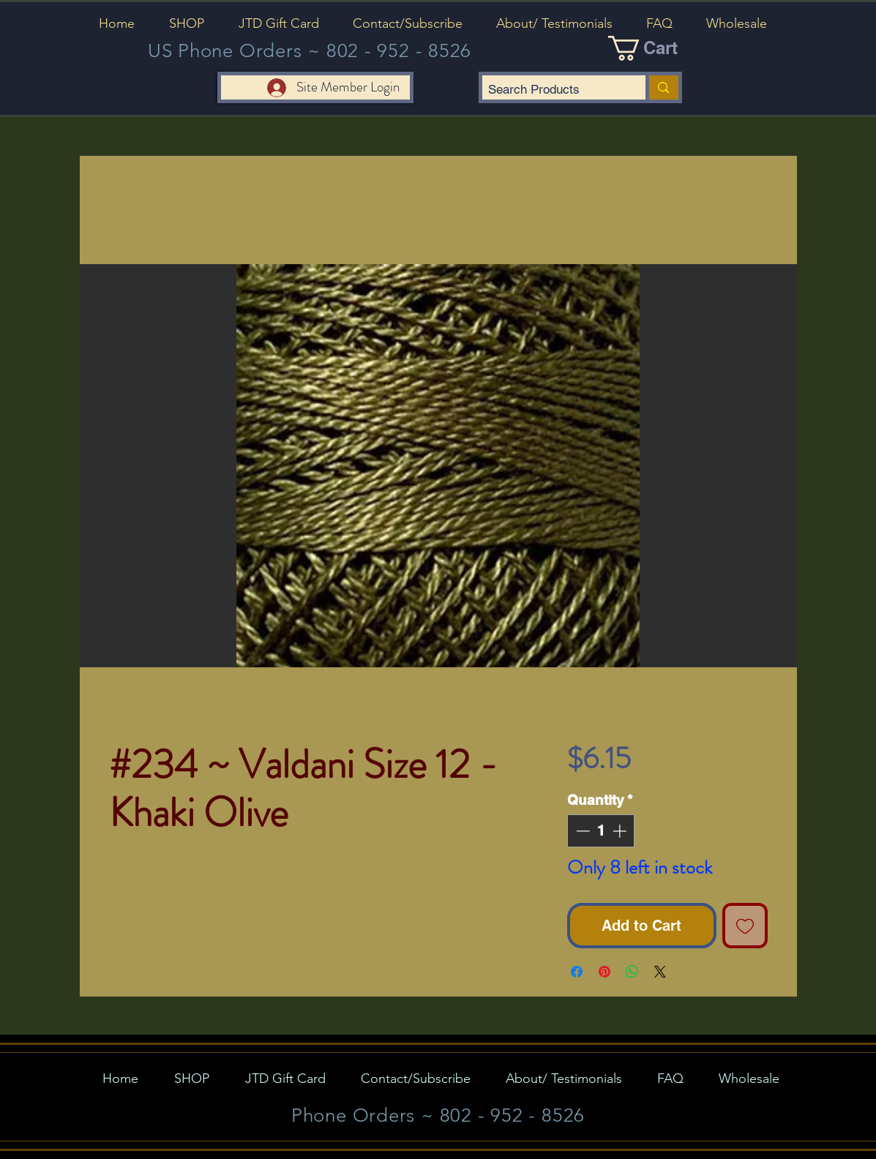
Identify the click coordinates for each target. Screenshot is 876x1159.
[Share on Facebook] (576, 971)
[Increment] (621, 831)
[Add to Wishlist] (745, 925)
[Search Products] (551, 90)
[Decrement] (581, 831)
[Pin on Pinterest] (604, 971)
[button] (187, 23)
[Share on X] (660, 971)
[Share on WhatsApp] (632, 971)
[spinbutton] (601, 831)
